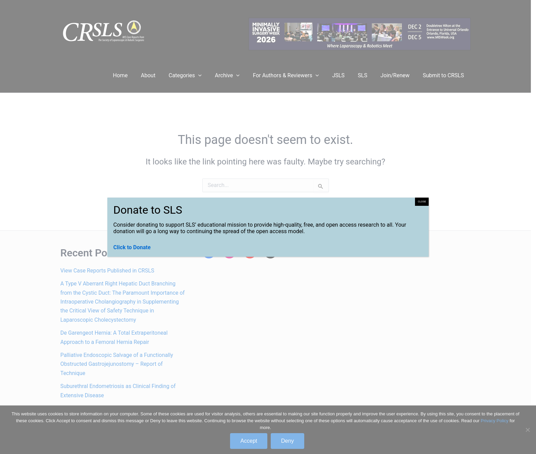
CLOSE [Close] (422, 201)
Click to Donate (132, 247)
